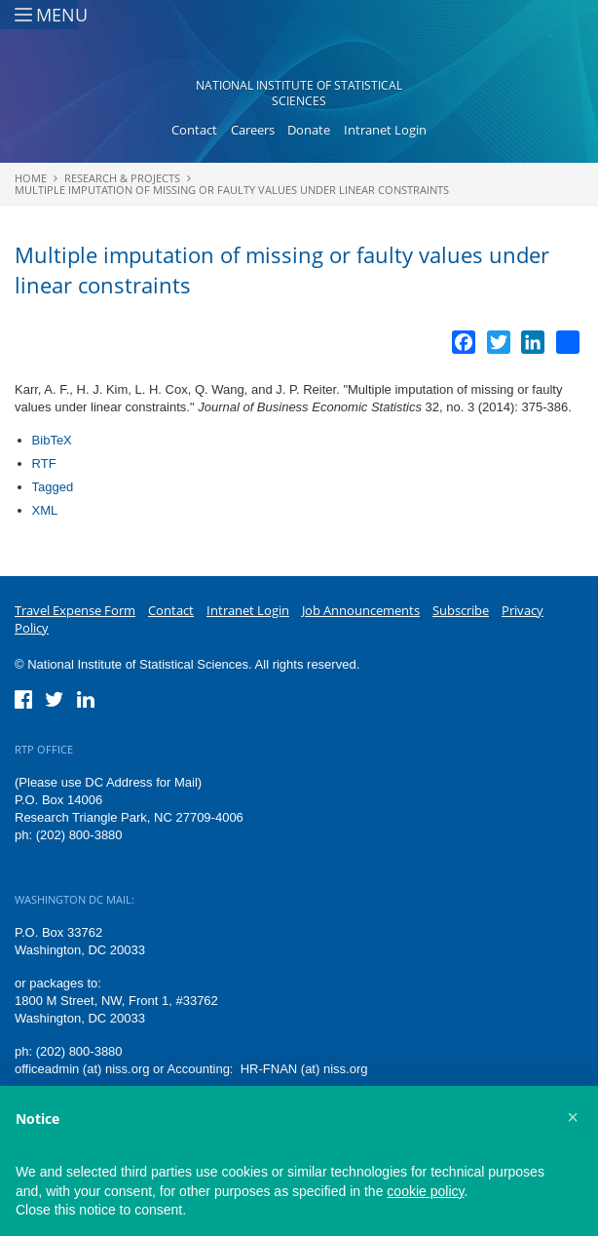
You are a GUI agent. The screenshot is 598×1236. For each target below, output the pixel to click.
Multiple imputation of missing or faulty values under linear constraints (232, 189)
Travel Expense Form (75, 610)
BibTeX (52, 440)
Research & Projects (122, 178)
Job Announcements (361, 610)
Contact (194, 129)
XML (45, 510)
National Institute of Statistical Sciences (299, 93)
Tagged (53, 487)
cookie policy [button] (425, 1191)
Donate (308, 129)
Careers (253, 129)
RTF (44, 463)
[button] (572, 1117)
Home (31, 178)
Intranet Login (385, 129)
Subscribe (460, 610)
